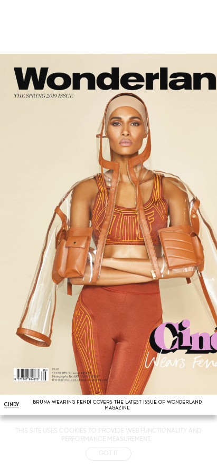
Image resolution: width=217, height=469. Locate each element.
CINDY (11, 404)
